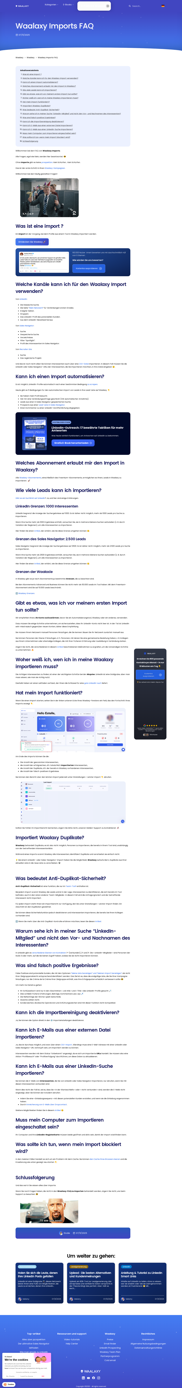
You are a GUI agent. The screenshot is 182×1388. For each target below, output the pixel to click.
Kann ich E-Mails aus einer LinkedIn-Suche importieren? (48, 126)
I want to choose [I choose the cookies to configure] (26, 1376)
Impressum (148, 1336)
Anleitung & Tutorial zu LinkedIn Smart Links (141, 1271)
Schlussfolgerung (30, 138)
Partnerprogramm (110, 1353)
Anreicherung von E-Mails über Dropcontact (46, 1101)
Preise (110, 1336)
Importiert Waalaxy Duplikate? (36, 103)
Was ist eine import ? (32, 71)
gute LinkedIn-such (93, 680)
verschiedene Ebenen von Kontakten (49, 950)
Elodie (64, 1230)
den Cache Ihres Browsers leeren (105, 1156)
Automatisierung (27, 1264)
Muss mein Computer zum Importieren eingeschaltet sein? (49, 130)
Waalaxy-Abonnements (30, 475)
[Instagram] (98, 1376)
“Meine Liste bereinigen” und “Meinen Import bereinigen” (96, 970)
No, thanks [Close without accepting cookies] (10, 1376)
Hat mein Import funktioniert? (36, 99)
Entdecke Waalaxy (90, 4)
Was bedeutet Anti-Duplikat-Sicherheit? (41, 107)
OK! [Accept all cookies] (43, 1376)
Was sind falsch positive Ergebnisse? (39, 114)
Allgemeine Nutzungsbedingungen (148, 1340)
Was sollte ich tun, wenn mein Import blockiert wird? (46, 134)
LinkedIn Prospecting (110, 1345)
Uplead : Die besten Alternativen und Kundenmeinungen (90, 1271)
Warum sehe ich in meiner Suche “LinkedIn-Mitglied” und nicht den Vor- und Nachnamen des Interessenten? (72, 111)
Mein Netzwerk (36, 305)
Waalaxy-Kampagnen (55, 165)
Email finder (110, 1340)
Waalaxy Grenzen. (26, 590)
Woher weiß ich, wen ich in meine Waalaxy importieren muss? (50, 95)
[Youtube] (88, 1376)
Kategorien (53, 4)
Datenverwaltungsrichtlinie (148, 1345)
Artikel (37, 528)
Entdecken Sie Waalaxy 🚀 (32, 239)
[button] (8, 1384)
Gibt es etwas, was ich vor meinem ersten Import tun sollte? (50, 91)
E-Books (70, 4)
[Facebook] (93, 1376)
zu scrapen (92, 381)
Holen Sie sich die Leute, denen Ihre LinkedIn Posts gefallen (38, 1271)
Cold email (110, 1357)
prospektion (47, 159)
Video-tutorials (72, 1336)
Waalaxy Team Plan (110, 1349)
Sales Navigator (27, 323)
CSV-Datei (84, 361)
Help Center (72, 1340)
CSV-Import (66, 1042)
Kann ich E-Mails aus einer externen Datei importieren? (48, 122)
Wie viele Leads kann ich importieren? (40, 87)
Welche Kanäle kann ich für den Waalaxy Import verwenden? (50, 75)
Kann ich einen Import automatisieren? (40, 79)
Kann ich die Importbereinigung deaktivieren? (43, 118)
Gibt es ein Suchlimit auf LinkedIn (30, 495)
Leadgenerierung (79, 1264)
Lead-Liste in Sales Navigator (52, 402)
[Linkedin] (83, 1376)
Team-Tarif (71, 883)
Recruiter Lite (26, 346)
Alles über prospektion (33, 1336)
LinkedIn (23, 296)
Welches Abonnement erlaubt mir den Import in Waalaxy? (49, 83)
